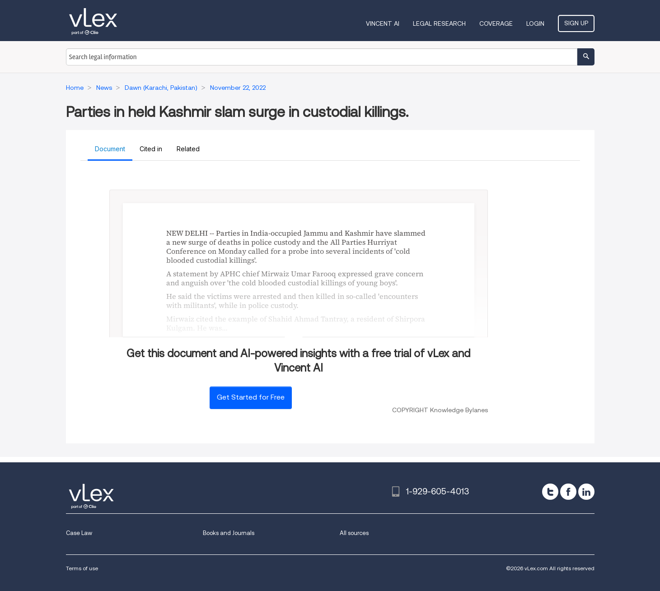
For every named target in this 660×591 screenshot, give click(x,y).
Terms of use (82, 568)
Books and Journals (228, 533)
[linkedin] (586, 492)
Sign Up (576, 23)
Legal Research (439, 23)
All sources (354, 533)
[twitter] (550, 492)
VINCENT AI (382, 23)
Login (535, 23)
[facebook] (568, 492)
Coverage (496, 23)
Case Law (79, 533)
